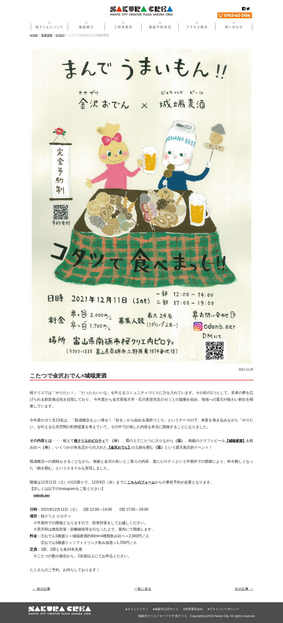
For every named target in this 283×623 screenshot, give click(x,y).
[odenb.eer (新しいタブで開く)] (42, 495)
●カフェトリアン (136, 609)
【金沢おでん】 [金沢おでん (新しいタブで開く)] (124, 447)
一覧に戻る (143, 588)
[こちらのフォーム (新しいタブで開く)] (142, 482)
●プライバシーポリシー (223, 609)
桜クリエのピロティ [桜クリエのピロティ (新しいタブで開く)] (90, 441)
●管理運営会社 (193, 609)
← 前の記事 (42, 588)
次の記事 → (243, 588)
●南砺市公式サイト (166, 609)
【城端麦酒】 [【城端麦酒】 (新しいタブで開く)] (238, 441)
